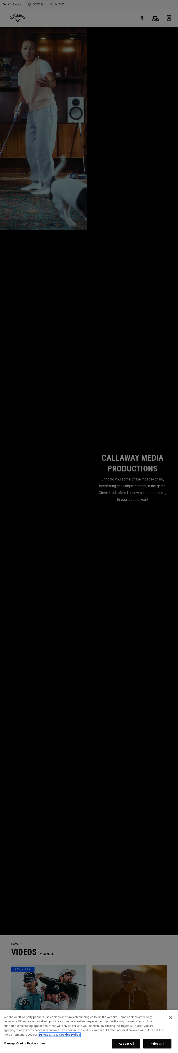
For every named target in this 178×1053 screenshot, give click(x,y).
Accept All (126, 1043)
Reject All (157, 1043)
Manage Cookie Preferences (25, 1043)
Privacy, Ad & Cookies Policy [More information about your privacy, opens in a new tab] (59, 1034)
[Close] (171, 1018)
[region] (89, 1031)
